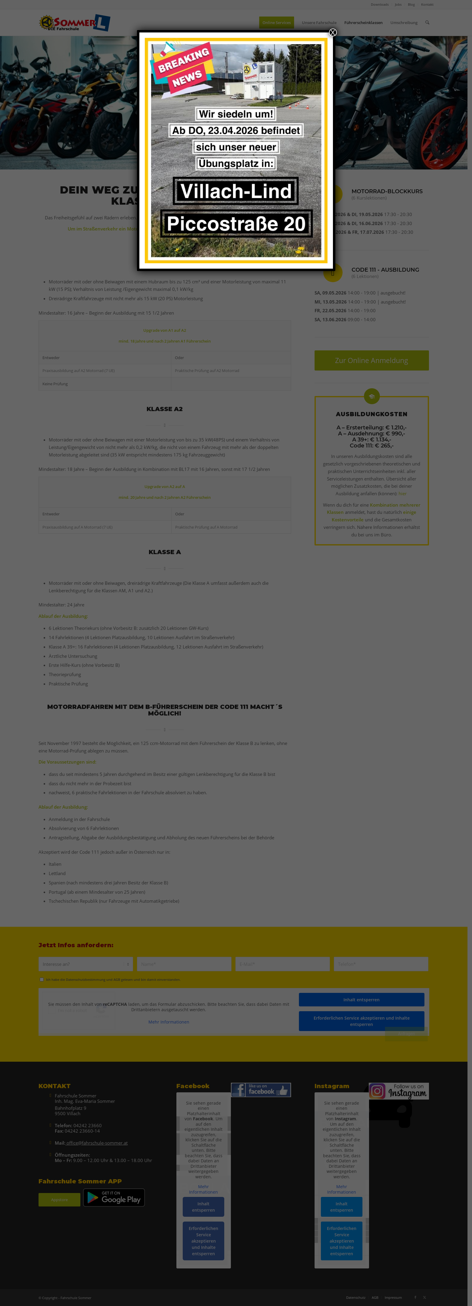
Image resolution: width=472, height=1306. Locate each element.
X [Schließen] (332, 32)
